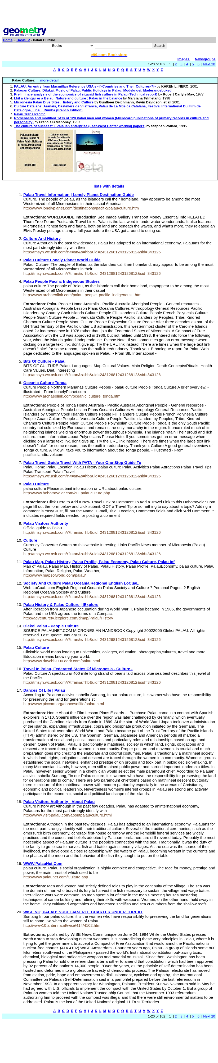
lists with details (109, 186)
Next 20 (209, 64)
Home (7, 40)
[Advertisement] (109, 14)
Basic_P (23, 40)
